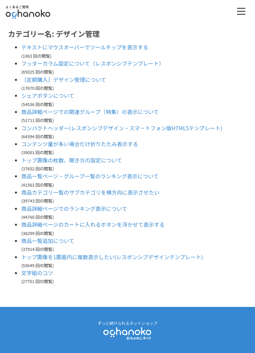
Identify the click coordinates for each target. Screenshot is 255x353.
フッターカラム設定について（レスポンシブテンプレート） (92, 63)
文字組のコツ (37, 273)
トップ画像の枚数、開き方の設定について (71, 160)
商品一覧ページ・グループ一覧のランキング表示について (90, 176)
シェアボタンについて (47, 95)
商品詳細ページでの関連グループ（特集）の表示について (90, 112)
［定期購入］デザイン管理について (63, 80)
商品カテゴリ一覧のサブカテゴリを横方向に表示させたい (90, 192)
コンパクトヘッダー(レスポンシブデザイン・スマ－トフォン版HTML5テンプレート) (121, 128)
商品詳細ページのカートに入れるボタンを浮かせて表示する (93, 224)
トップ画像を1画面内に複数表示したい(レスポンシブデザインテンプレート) (112, 257)
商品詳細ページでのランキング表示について (74, 208)
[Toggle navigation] (241, 12)
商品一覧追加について (47, 241)
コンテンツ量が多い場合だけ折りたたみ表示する (79, 144)
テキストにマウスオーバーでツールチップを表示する (84, 47)
